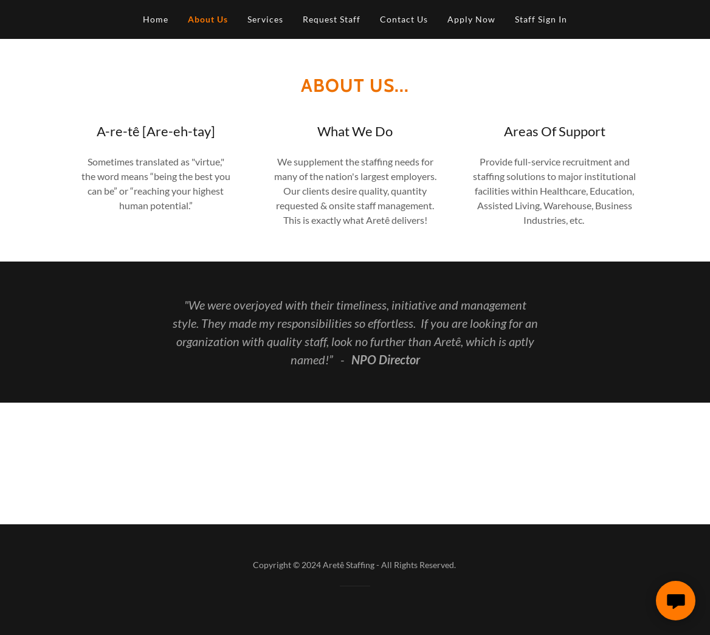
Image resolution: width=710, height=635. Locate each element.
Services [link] (265, 19)
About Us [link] (208, 19)
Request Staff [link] (331, 19)
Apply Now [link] (471, 19)
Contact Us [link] (404, 19)
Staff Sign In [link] (541, 19)
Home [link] (155, 19)
